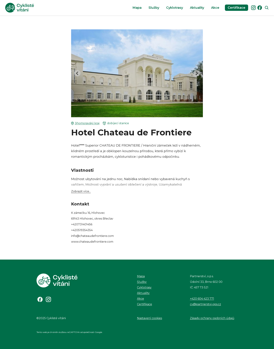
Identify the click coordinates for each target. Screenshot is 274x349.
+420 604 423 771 (202, 298)
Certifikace (236, 8)
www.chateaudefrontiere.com (92, 241)
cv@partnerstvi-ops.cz (205, 304)
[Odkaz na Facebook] (40, 299)
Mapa (137, 8)
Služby (154, 8)
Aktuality (197, 8)
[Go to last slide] (77, 73)
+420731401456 (81, 224)
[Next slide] (196, 73)
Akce (215, 8)
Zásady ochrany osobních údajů (212, 318)
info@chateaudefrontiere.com (92, 236)
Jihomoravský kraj (85, 123)
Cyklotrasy (174, 8)
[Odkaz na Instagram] (48, 299)
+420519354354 (82, 230)
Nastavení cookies (149, 318)
